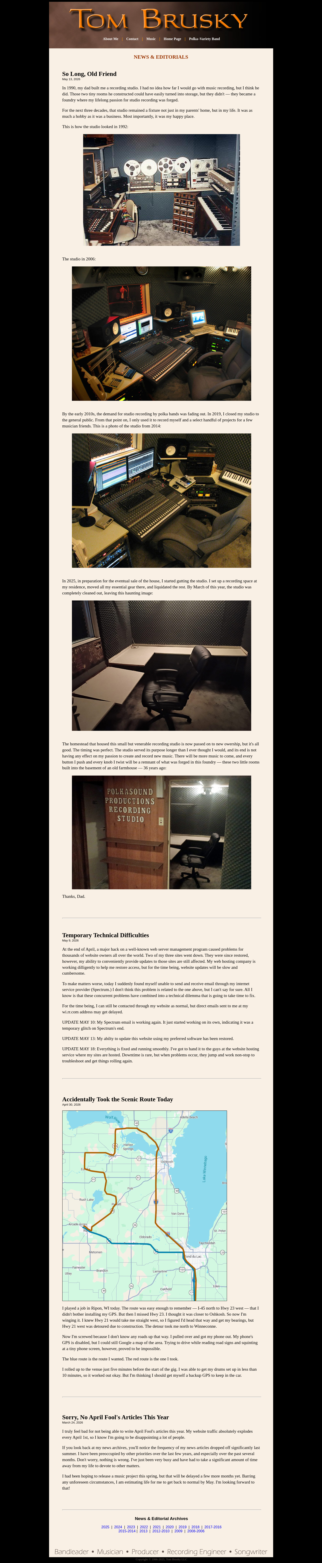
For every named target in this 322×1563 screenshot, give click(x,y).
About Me (110, 39)
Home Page (172, 39)
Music (151, 39)
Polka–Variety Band (204, 39)
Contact (132, 39)
